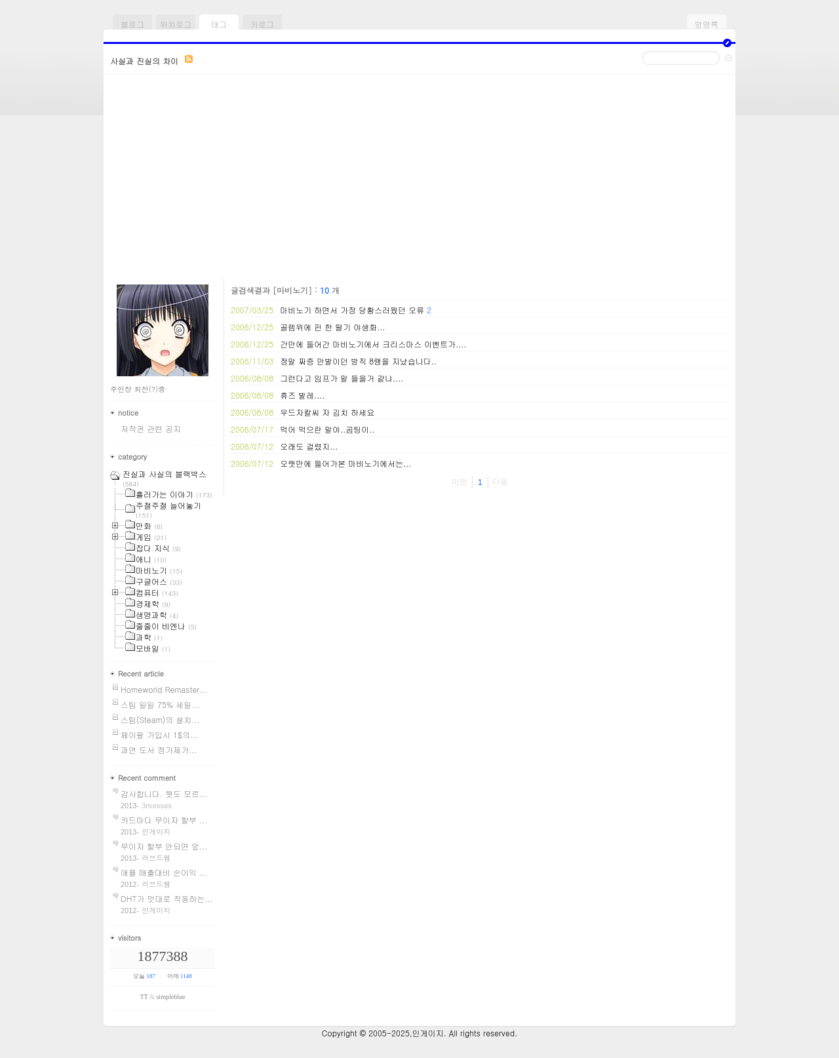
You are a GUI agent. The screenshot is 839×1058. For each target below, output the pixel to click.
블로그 (132, 23)
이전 (459, 481)
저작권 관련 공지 (151, 428)
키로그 (262, 23)
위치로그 (175, 23)
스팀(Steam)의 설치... (160, 719)
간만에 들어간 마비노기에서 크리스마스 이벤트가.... (373, 343)
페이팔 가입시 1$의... (159, 734)
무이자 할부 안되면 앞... (164, 846)
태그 (219, 23)
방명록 (706, 23)
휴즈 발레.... (302, 395)
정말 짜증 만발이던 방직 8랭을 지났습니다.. (358, 360)
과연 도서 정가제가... (159, 749)
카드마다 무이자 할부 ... (164, 819)
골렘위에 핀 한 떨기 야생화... (332, 326)
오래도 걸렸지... (309, 446)
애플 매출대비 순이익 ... (164, 872)
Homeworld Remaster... (164, 689)
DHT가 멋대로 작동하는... (166, 898)
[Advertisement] (419, 179)
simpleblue (170, 996)
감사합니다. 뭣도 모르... (164, 793)
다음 (500, 481)
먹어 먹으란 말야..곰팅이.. (327, 429)
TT (144, 996)
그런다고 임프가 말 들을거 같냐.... (341, 377)
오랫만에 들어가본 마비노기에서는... (345, 463)
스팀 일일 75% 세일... (160, 704)
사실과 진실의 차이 (144, 60)
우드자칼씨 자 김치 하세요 (327, 412)
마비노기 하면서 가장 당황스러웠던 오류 (352, 309)
